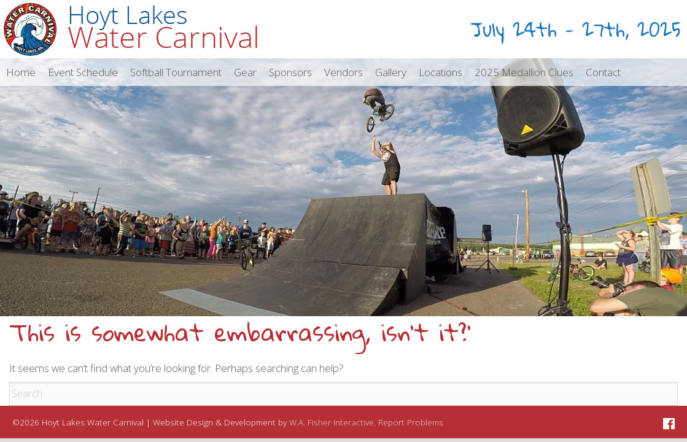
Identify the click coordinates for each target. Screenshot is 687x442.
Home (21, 72)
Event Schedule (83, 72)
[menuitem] (21, 72)
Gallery (390, 72)
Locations (440, 72)
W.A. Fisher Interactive (331, 422)
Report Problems (410, 422)
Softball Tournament (176, 72)
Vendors (343, 72)
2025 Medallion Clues (524, 72)
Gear (245, 72)
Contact (603, 72)
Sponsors (290, 72)
